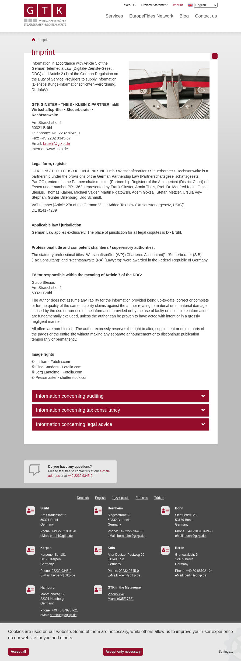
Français (142, 498)
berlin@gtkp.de (195, 575)
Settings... (226, 651)
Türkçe (159, 498)
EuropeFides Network (151, 16)
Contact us (206, 16)
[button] (120, 396)
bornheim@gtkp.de (131, 536)
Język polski (121, 498)
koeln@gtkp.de (129, 575)
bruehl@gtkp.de (56, 143)
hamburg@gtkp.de (63, 615)
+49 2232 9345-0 (80, 476)
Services (114, 16)
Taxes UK (129, 5)
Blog (184, 16)
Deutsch (83, 498)
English (100, 498)
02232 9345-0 (61, 571)
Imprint (178, 5)
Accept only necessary (123, 651)
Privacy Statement (154, 5)
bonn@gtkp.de (194, 536)
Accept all (18, 651)
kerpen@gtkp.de (63, 575)
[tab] (120, 396)
